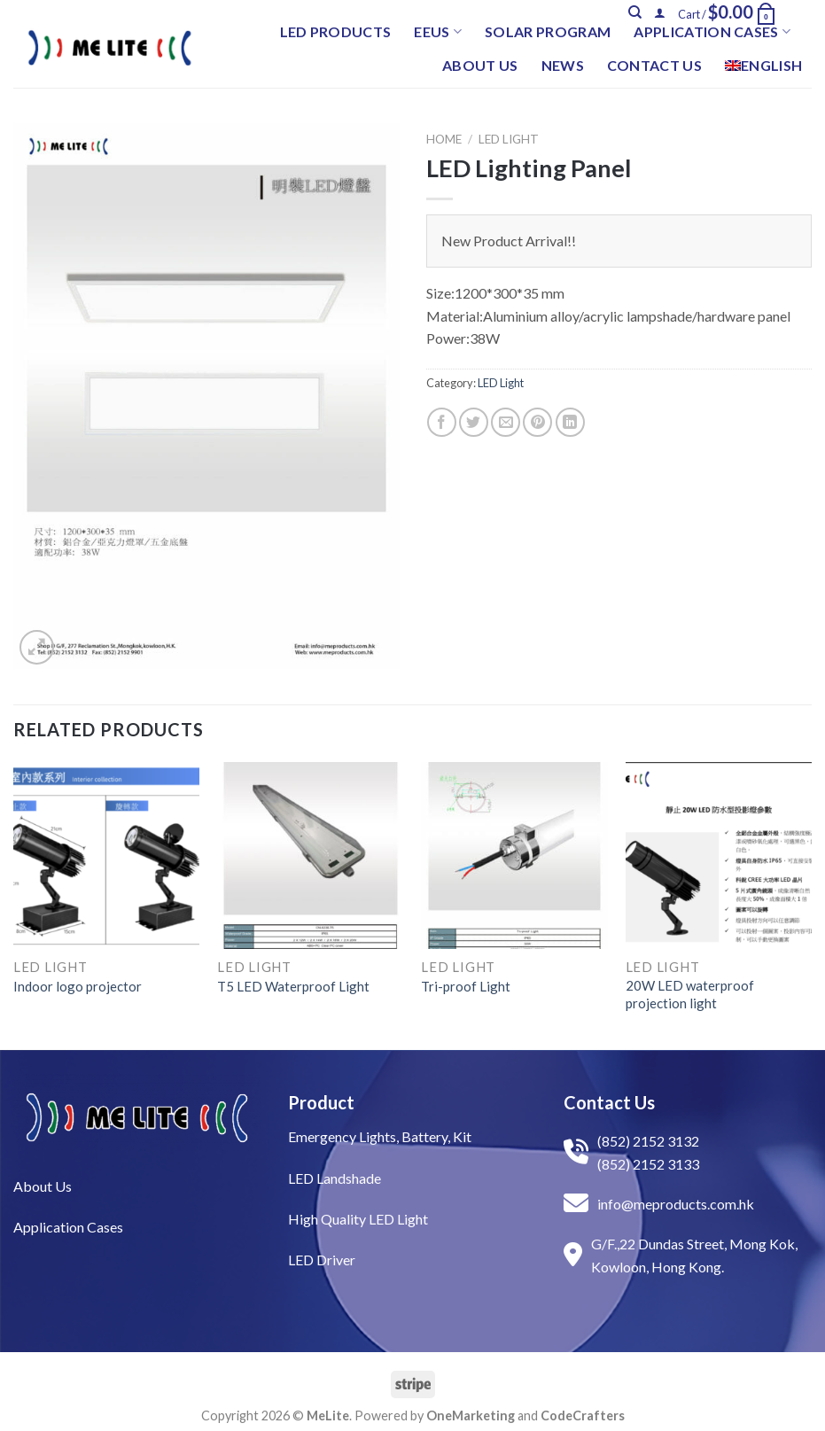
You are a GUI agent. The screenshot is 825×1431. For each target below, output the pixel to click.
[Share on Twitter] (473, 422)
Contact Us (654, 65)
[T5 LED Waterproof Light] (310, 855)
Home (444, 139)
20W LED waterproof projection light (690, 994)
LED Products (336, 31)
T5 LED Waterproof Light (293, 986)
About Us (480, 65)
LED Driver (321, 1259)
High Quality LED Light (358, 1218)
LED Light (509, 139)
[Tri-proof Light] (514, 855)
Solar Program (548, 31)
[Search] (635, 12)
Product (321, 1102)
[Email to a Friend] (505, 422)
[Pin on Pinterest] (537, 422)
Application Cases (712, 32)
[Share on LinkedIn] (570, 422)
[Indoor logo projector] (106, 855)
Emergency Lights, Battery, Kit (379, 1136)
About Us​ (42, 1186)
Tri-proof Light (465, 986)
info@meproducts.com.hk (675, 1203)
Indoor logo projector (77, 986)
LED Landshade (334, 1178)
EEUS (438, 32)
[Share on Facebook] (441, 422)
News (562, 65)
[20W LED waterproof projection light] (719, 855)
